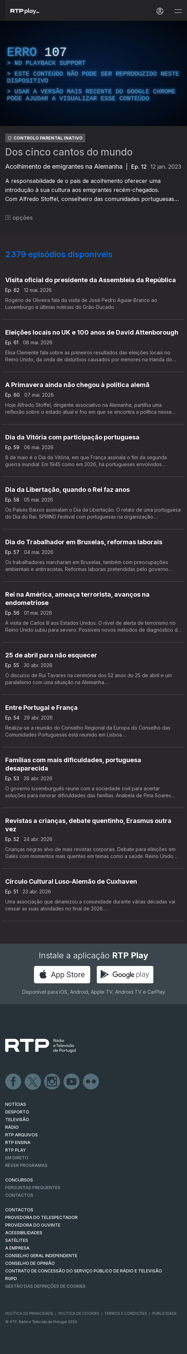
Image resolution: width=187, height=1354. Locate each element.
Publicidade (164, 1313)
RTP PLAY (15, 1150)
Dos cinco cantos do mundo (69, 152)
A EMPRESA (17, 1248)
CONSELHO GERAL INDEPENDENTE (41, 1255)
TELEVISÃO (17, 1119)
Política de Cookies (78, 1313)
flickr (91, 1082)
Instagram (52, 1082)
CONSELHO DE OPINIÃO (30, 1263)
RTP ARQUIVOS (21, 1134)
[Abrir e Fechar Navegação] (178, 11)
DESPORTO (17, 1112)
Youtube (71, 1082)
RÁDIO (12, 1127)
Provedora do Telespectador (41, 1217)
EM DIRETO (16, 1157)
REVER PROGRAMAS (26, 1165)
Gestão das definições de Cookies (45, 1286)
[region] (93, 73)
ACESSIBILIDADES (23, 1232)
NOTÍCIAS (15, 1104)
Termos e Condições (125, 1313)
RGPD (11, 1278)
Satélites (16, 1240)
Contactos (19, 1195)
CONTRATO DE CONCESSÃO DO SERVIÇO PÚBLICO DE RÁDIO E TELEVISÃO (83, 1270)
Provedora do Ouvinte (32, 1225)
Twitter (33, 1082)
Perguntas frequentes (32, 1187)
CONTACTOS (19, 1209)
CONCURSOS (19, 1180)
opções (19, 217)
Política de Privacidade (29, 1313)
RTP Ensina (18, 1142)
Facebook (13, 1082)
